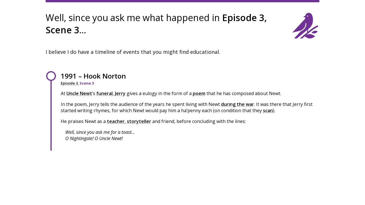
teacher (116, 121)
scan (268, 110)
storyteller (139, 121)
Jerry (120, 93)
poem (199, 93)
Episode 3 (69, 83)
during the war (237, 104)
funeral (104, 93)
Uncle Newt (79, 93)
